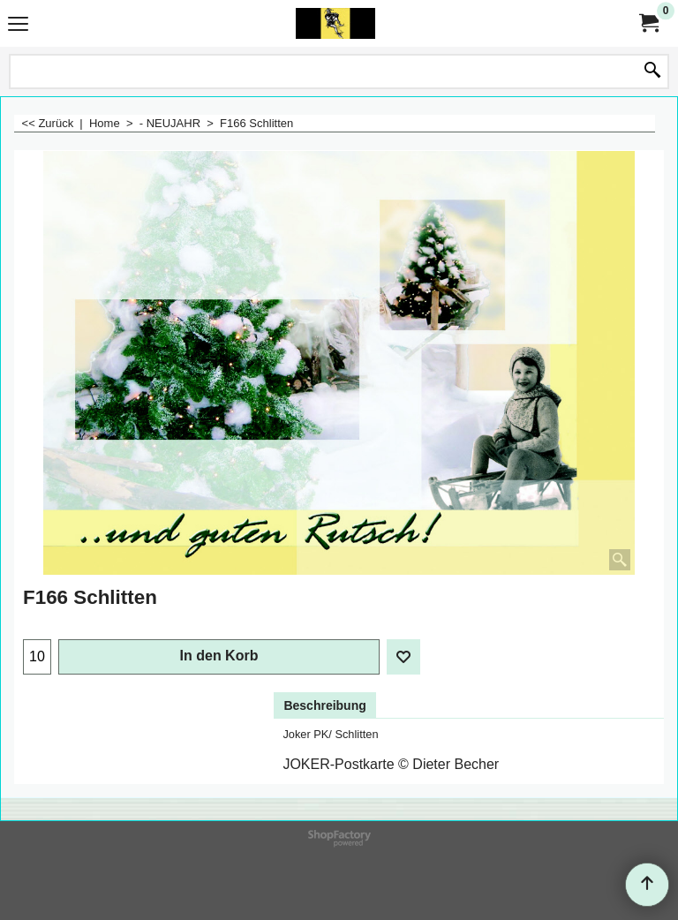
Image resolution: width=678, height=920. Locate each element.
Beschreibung (324, 705)
